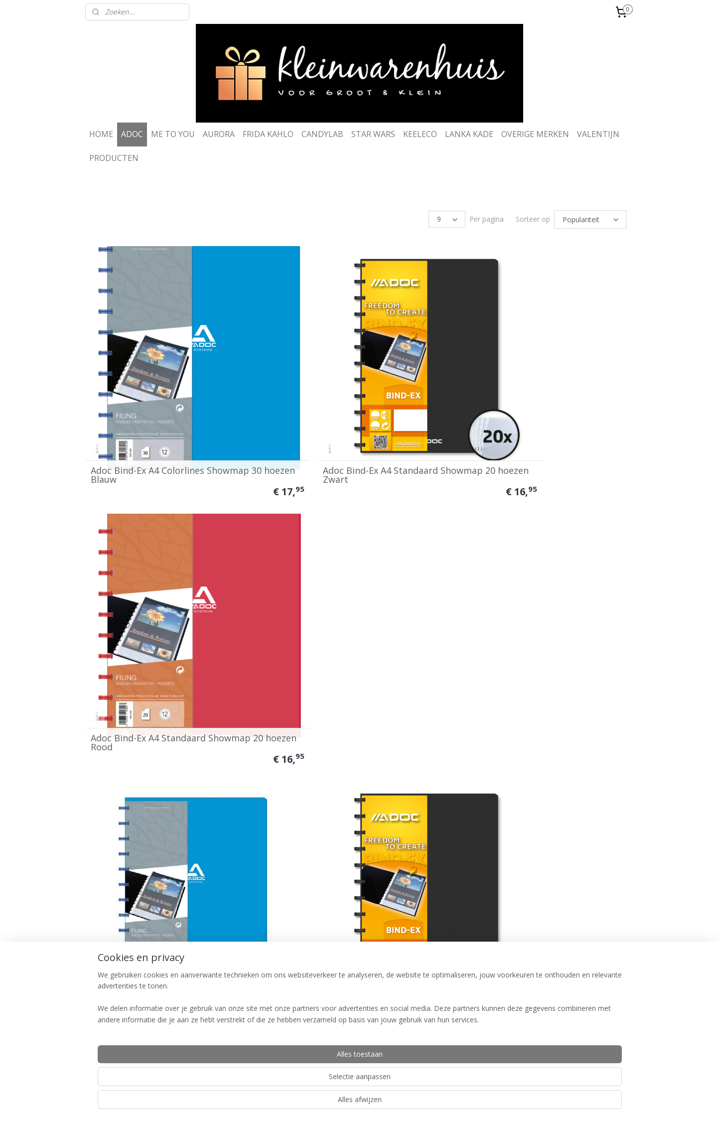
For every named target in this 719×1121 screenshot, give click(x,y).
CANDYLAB (322, 134)
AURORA (219, 134)
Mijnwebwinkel (469, 1103)
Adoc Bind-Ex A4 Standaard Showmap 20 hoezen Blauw (170, 647)
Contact (320, 1015)
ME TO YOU (173, 134)
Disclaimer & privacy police (238, 1025)
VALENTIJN (598, 134)
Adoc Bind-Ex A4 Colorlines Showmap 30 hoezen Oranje (541, 867)
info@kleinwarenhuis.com (578, 1044)
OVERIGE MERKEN (535, 134)
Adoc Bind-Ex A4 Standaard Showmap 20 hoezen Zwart (356, 426)
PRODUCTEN (114, 157)
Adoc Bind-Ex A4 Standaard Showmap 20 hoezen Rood (542, 426)
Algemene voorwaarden (233, 1006)
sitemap (323, 1103)
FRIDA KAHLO (268, 134)
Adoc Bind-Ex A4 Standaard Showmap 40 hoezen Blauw (170, 867)
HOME (101, 134)
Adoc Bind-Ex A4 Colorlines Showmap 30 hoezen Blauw (169, 426)
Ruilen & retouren (224, 1015)
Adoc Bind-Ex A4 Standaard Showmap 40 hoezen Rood (542, 647)
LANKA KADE (469, 134)
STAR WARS (373, 134)
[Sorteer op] (590, 219)
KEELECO (420, 134)
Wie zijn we (324, 1006)
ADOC (132, 134)
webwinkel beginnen (383, 1103)
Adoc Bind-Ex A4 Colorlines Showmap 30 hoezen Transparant (355, 867)
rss (344, 1103)
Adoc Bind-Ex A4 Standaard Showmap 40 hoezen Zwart (356, 647)
